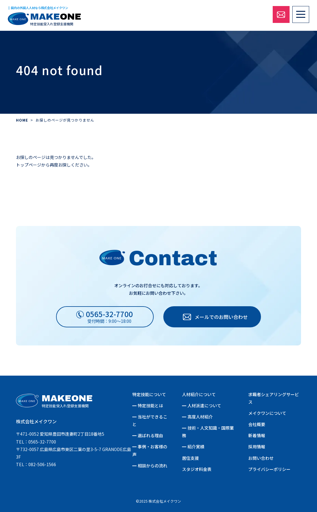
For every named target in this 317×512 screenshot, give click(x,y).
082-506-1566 (42, 464)
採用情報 (256, 447)
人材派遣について (204, 405)
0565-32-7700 (42, 442)
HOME (22, 119)
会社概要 (256, 424)
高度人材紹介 (200, 417)
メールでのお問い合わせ (221, 316)
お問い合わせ (261, 458)
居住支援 (190, 458)
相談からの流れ (152, 466)
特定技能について (149, 394)
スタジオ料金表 (197, 469)
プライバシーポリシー (269, 469)
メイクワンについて (267, 413)
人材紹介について (199, 394)
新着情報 (256, 435)
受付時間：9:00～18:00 (109, 316)
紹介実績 (195, 447)
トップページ (28, 165)
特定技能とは (150, 405)
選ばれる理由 (150, 435)
